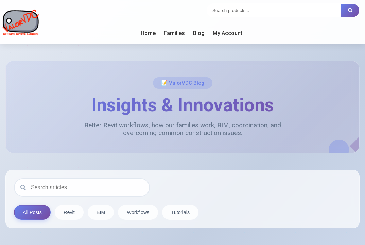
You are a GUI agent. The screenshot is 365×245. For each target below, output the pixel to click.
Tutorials (180, 212)
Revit (69, 212)
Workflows (138, 212)
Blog (199, 33)
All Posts (32, 212)
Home (148, 33)
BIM (101, 212)
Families (174, 33)
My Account (227, 33)
